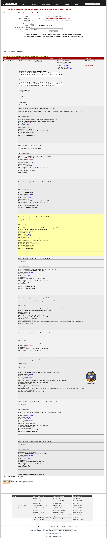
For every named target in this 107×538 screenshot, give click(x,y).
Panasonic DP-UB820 (78, 519)
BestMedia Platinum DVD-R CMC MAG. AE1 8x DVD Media (43, 9)
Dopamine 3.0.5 (36, 498)
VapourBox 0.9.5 (36, 503)
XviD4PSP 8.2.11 (56, 498)
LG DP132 (75, 517)
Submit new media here (29, 13)
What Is (67, 4)
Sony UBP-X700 (76, 498)
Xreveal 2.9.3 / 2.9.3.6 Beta (59, 510)
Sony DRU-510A (29, 344)
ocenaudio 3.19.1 (57, 503)
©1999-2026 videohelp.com (53, 536)
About (76, 4)
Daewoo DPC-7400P (77, 501)
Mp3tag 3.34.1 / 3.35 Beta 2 (39, 519)
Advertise (53, 527)
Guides (57, 4)
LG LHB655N (76, 503)
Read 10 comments (90, 60)
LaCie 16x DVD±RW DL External (33, 372)
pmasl (32, 258)
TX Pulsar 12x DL (29, 158)
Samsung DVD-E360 (77, 508)
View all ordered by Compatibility (52, 36)
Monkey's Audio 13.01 (58, 505)
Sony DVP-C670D (77, 510)
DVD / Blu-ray (46, 4)
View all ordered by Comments (32, 36)
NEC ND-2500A (29, 229)
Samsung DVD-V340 (77, 505)
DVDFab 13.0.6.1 (57, 521)
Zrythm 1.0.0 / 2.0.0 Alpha (38, 512)
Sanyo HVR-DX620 (77, 515)
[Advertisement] (53, 44)
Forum (24, 4)
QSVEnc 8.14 (35, 510)
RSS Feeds (65, 527)
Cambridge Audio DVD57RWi (36, 391)
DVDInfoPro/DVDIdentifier (38, 71)
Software (34, 4)
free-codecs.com (56, 533)
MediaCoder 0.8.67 (37, 501)
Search (28, 527)
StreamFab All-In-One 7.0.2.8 (59, 512)
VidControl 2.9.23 (37, 515)
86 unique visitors (22, 505)
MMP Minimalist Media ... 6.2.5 (40, 505)
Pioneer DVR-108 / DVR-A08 (32, 121)
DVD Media (8, 9)
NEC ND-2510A (29, 454)
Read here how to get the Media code (60, 18)
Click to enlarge (91, 382)
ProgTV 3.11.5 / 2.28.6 (58, 508)
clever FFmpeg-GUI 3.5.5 (38, 508)
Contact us (34, 527)
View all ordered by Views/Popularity (73, 36)
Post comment (89, 65)
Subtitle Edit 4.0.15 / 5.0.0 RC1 (60, 501)
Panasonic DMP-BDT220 (78, 512)
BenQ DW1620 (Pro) (30, 310)
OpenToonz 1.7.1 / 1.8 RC (58, 518)
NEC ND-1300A (29, 193)
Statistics (71, 527)
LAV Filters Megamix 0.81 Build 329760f (42, 517)
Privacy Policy (42, 527)
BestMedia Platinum (9, 61)
